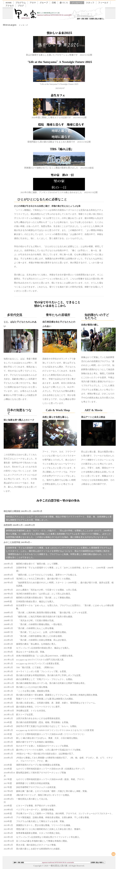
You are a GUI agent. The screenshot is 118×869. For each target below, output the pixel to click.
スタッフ (90, 2)
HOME (9, 2)
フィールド (103, 2)
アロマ (33, 2)
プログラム (20, 2)
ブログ (21, 5)
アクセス (10, 5)
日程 (54, 2)
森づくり (64, 2)
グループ (44, 2)
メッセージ (77, 2)
